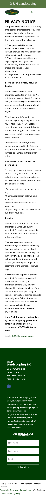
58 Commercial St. (16, 368)
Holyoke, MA (13, 372)
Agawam (33, 414)
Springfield (11, 411)
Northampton (20, 417)
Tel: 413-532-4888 (16, 375)
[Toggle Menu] (42, 4)
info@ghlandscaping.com (21, 336)
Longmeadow (13, 414)
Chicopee (21, 411)
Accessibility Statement (9, 490)
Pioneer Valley (16, 424)
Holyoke (34, 407)
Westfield (24, 414)
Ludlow (10, 417)
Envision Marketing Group (10, 493)
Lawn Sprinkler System (22, 401)
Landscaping (24, 397)
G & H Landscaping (23, 3)
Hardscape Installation (17, 404)
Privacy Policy (25, 490)
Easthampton (20, 421)
